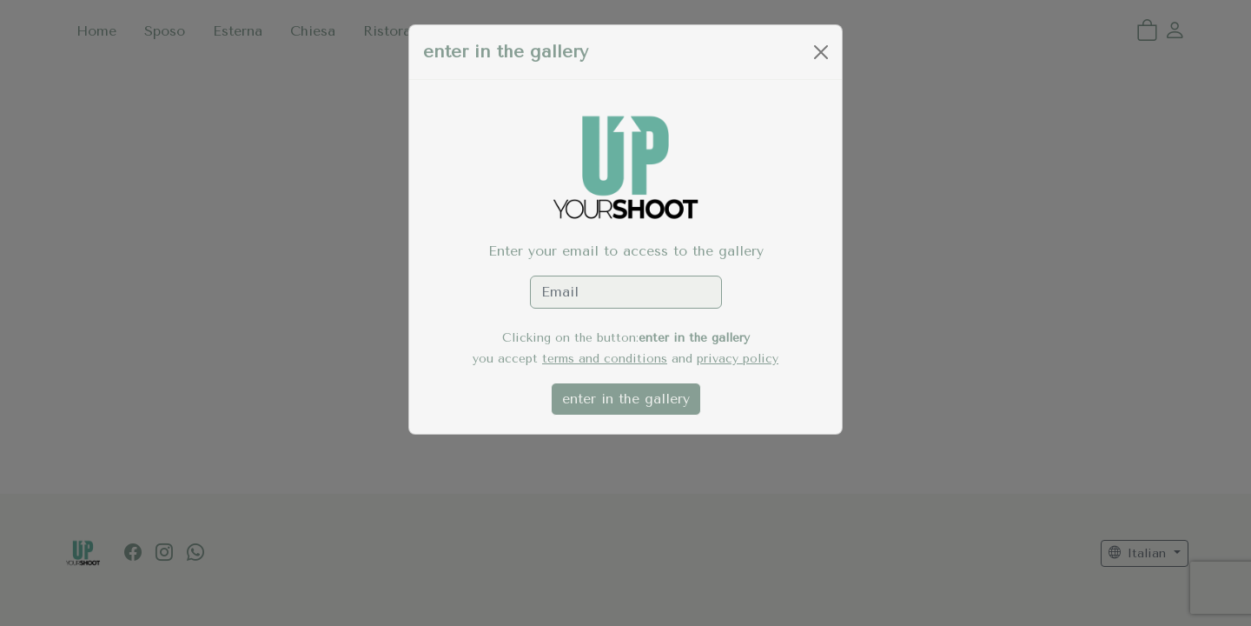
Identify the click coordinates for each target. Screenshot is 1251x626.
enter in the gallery (626, 398)
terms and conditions (604, 358)
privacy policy (737, 358)
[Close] (821, 52)
